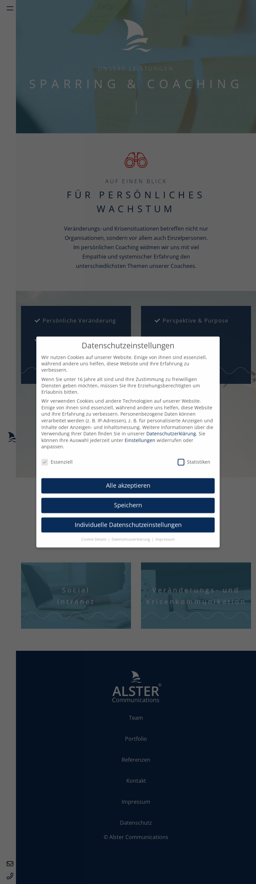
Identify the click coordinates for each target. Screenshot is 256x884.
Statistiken (194, 457)
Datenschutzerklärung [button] (131, 534)
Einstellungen (140, 435)
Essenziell (57, 457)
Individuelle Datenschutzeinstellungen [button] (128, 519)
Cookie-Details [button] (94, 534)
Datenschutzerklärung (171, 429)
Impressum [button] (165, 534)
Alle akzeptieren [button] (128, 480)
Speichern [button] (128, 500)
